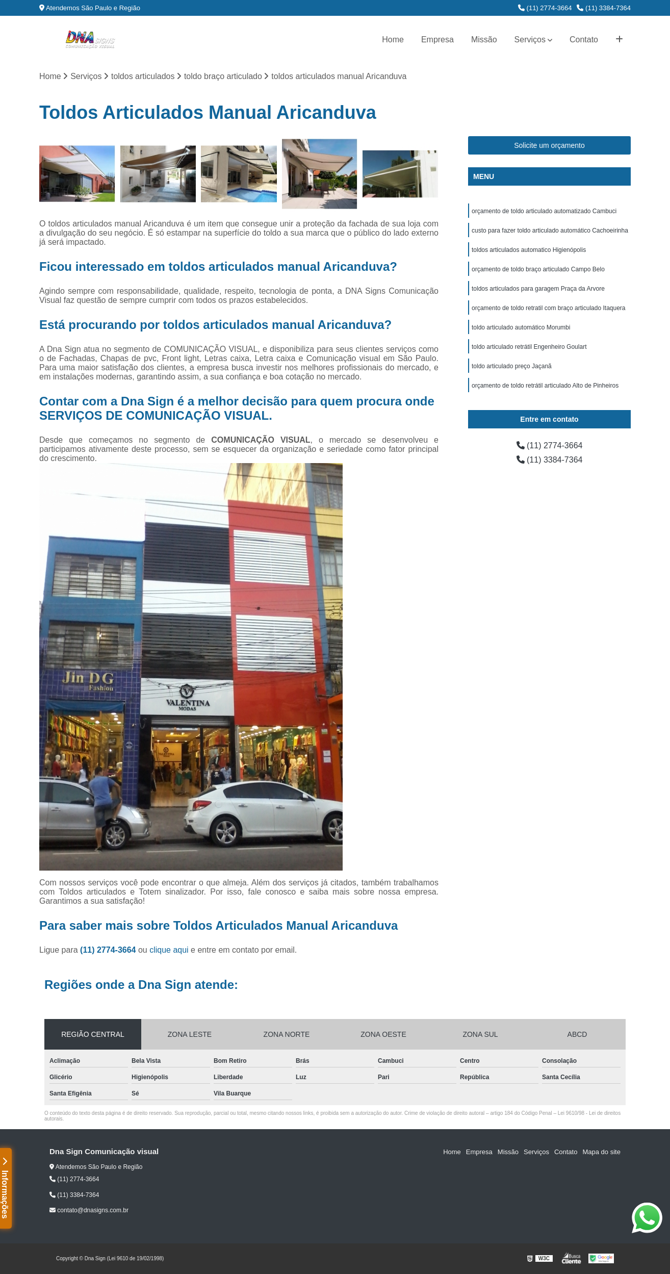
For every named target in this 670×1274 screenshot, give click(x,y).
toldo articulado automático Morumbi (521, 327)
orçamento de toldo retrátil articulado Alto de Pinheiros (545, 385)
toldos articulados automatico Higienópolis (529, 249)
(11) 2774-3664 (545, 8)
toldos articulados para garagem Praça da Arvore (538, 288)
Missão (484, 39)
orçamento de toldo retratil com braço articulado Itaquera (549, 308)
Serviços (530, 39)
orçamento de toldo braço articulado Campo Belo (538, 269)
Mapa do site (601, 1152)
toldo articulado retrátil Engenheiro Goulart (529, 346)
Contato (584, 39)
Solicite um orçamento (549, 145)
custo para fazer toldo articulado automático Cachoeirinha (550, 230)
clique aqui (169, 950)
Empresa (437, 39)
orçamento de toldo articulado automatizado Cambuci (544, 211)
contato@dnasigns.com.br (88, 1210)
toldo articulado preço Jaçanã (512, 366)
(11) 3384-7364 (604, 8)
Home (393, 39)
